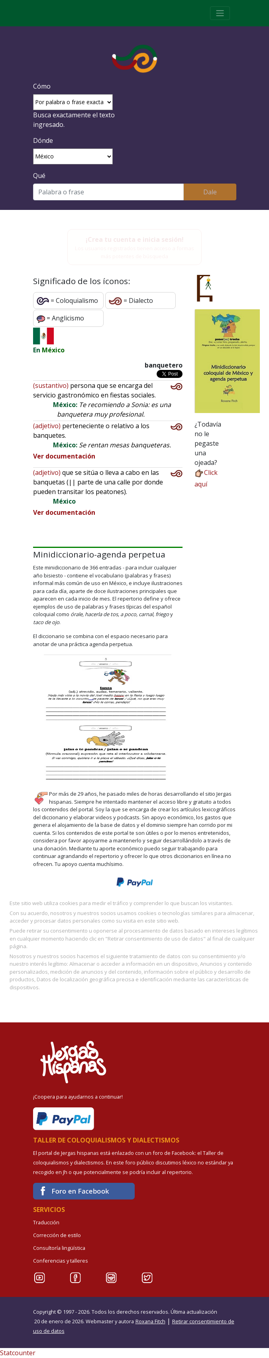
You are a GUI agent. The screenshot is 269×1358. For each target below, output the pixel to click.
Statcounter (17, 1352)
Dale (210, 192)
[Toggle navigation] (220, 13)
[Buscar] (108, 192)
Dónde (43, 140)
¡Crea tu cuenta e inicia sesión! (135, 239)
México (53, 350)
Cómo (42, 86)
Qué (39, 175)
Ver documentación (64, 456)
